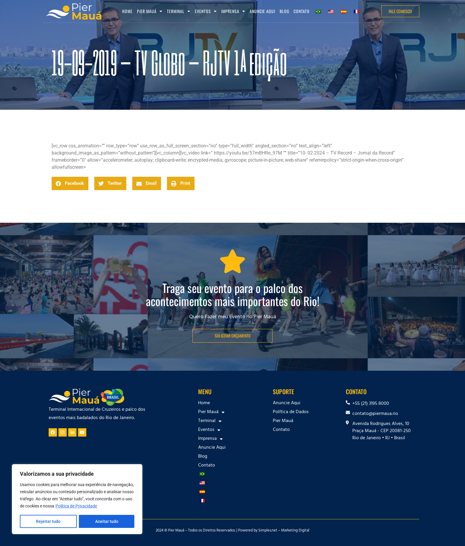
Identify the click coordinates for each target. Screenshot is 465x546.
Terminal (178, 11)
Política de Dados (291, 412)
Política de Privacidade (76, 506)
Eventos (206, 11)
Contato (302, 11)
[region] (77, 499)
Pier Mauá (150, 11)
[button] (70, 183)
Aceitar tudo (106, 521)
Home (127, 11)
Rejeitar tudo (48, 521)
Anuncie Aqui (262, 11)
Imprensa (233, 11)
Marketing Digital (295, 530)
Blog (284, 11)
